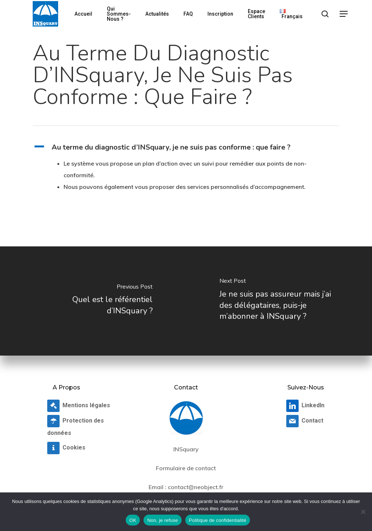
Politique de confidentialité (217, 520)
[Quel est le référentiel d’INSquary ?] (93, 301)
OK (132, 520)
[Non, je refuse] (363, 511)
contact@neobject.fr (195, 487)
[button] (344, 14)
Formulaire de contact (186, 468)
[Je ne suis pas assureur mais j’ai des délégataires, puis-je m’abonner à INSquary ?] (279, 301)
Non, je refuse (162, 520)
